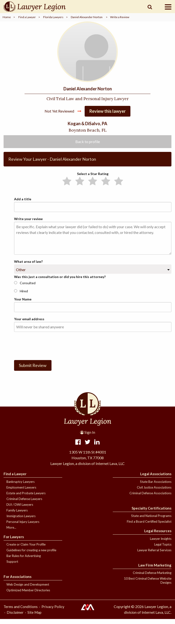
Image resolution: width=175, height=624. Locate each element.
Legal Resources (157, 536)
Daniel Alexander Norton (87, 17)
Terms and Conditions (21, 611)
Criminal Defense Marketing (152, 578)
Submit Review (32, 370)
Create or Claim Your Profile (26, 549)
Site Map (34, 617)
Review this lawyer (107, 116)
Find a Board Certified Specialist (149, 526)
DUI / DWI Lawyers (19, 509)
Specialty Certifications (151, 513)
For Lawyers (14, 542)
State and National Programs (151, 521)
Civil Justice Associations (154, 492)
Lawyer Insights (160, 544)
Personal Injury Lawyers (22, 527)
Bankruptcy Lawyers (20, 487)
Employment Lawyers (21, 492)
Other (21, 274)
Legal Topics (162, 549)
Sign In (87, 437)
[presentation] (50, 350)
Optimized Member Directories (28, 595)
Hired (21, 296)
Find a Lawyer (27, 17)
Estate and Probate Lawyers (26, 498)
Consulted (25, 288)
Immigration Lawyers (21, 521)
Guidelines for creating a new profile (31, 555)
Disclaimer (15, 617)
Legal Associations (155, 479)
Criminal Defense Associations (150, 498)
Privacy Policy (52, 611)
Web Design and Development (27, 589)
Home (7, 17)
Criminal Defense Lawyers (24, 504)
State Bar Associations (155, 487)
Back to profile (87, 146)
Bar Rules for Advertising (23, 561)
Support (12, 566)
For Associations (17, 581)
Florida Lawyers (53, 17)
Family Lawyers (17, 515)
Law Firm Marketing (154, 570)
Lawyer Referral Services (154, 555)
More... (11, 532)
